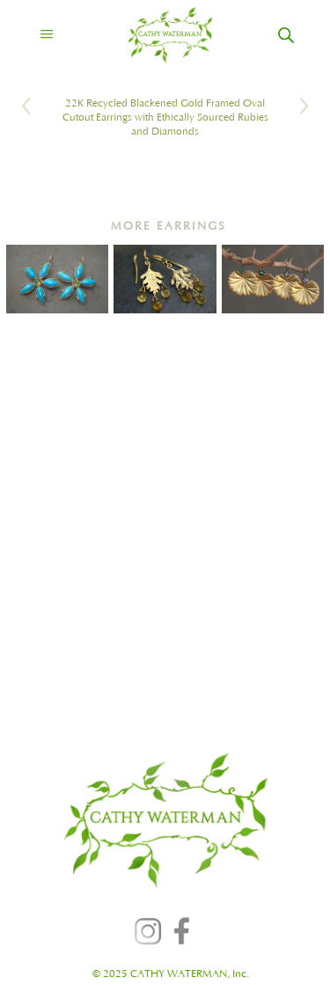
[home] (154, 35)
